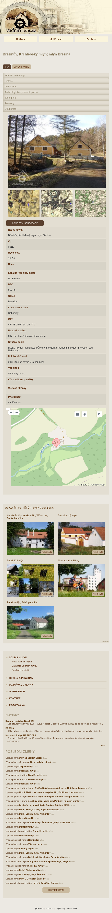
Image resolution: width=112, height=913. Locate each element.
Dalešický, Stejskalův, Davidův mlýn (46, 857)
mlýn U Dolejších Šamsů (31, 879)
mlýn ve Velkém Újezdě (30, 758)
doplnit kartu (21, 67)
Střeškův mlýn (35, 866)
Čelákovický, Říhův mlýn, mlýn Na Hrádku (49, 822)
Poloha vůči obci (17, 356)
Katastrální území (18, 307)
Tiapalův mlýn (26, 766)
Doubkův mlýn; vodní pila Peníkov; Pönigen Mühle (53, 796)
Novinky (12, 714)
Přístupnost (14, 397)
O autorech (10, 109)
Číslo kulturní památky (21, 379)
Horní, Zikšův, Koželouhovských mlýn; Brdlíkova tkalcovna (57, 788)
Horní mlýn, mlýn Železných (33, 874)
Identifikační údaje (15, 75)
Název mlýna (15, 229)
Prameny (9, 103)
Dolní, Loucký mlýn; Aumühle (34, 814)
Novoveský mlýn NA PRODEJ (21, 735)
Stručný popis (16, 342)
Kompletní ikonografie (25, 223)
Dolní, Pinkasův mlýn (30, 870)
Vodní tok (13, 368)
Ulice (11, 264)
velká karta (47, 552)
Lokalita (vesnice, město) (22, 273)
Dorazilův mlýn (26, 818)
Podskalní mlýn (27, 771)
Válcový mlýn (35, 844)
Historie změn (56, 890)
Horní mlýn (33, 840)
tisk (7, 67)
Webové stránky (17, 388)
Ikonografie (10, 97)
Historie (9, 81)
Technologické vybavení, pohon (21, 92)
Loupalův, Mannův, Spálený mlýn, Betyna (49, 861)
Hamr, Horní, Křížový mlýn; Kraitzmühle (39, 809)
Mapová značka (17, 330)
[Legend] (99, 414)
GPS (10, 319)
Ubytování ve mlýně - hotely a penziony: (29, 507)
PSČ (10, 284)
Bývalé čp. (14, 252)
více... (103, 745)
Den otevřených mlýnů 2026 (20, 721)
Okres (11, 296)
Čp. (10, 241)
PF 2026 (10, 728)
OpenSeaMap (97, 484)
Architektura (11, 86)
